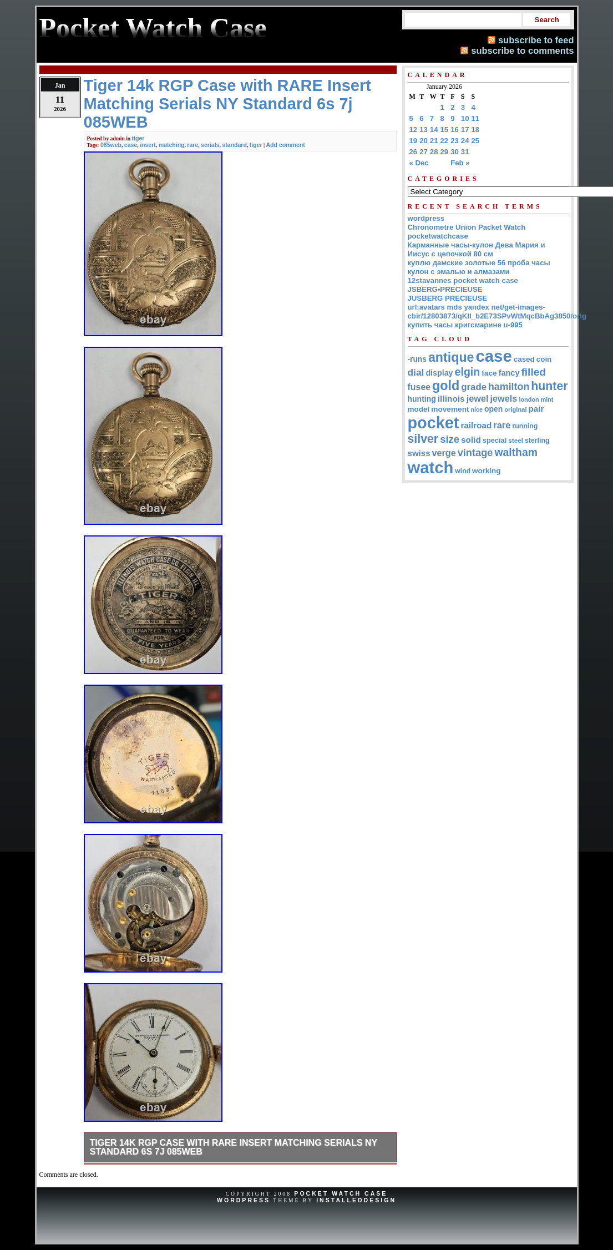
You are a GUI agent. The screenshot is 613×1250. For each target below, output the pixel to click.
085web (110, 144)
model (419, 409)
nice (477, 409)
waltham (516, 452)
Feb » (459, 163)
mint (547, 399)
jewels (504, 398)
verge (444, 453)
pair (536, 408)
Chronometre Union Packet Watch (467, 227)
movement (450, 409)
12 (413, 129)
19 (413, 140)
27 (423, 152)
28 (434, 152)
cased (524, 359)
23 (454, 140)
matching (172, 144)
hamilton (508, 386)
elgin (467, 372)
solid (471, 439)
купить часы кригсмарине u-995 (465, 325)
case (130, 144)
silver (423, 439)
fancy (509, 372)
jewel (478, 398)
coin (544, 359)
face (489, 373)
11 (476, 118)
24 (465, 140)
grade (474, 387)
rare (192, 144)
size (449, 439)
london (529, 399)
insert (148, 144)
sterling (537, 440)
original (515, 409)
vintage (475, 452)
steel (515, 440)
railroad (476, 425)
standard (234, 144)
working (486, 471)
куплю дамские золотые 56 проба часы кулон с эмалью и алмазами (479, 267)
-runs (417, 359)
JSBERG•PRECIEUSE (445, 289)
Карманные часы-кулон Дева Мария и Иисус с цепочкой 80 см (476, 249)
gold (445, 385)
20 (423, 140)
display (439, 372)
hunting (422, 398)
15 (444, 129)
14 (434, 129)
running (525, 426)
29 (444, 152)
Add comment (285, 144)
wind (462, 471)
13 (423, 129)
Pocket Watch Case (340, 1193)
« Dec (419, 163)
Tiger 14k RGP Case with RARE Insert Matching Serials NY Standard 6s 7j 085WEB (234, 1147)
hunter (549, 386)
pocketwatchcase (438, 236)
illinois (451, 398)
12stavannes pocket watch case (463, 280)
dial (416, 372)
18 (476, 129)
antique (451, 357)
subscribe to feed (536, 40)
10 (465, 118)
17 (465, 129)
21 (434, 140)
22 (444, 140)
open (493, 408)
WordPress (243, 1200)
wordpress (426, 218)
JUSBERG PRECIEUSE (448, 298)
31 (465, 152)
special (494, 440)
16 (454, 129)
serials (210, 144)
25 (476, 140)
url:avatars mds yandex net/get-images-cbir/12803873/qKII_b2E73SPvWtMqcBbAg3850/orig (497, 311)
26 (413, 152)
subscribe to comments (522, 50)
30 (454, 152)
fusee (419, 387)
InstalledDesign (356, 1200)
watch (431, 468)
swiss (419, 453)
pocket (433, 423)
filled (533, 372)
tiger (138, 138)
